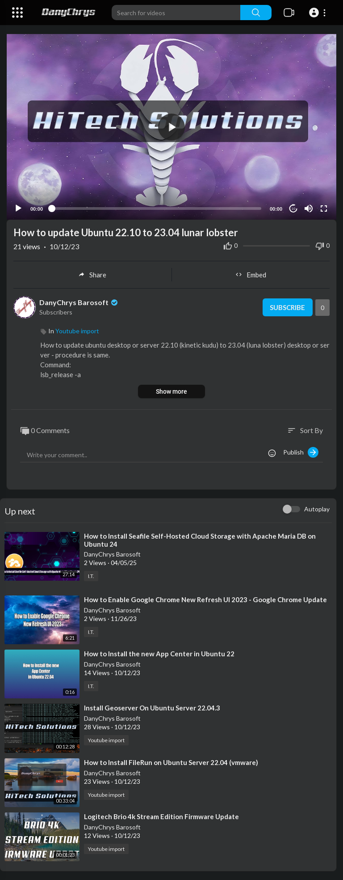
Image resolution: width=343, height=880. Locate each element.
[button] (319, 12)
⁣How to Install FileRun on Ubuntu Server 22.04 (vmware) (171, 762)
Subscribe (287, 307)
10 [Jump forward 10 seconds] (294, 209)
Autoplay (317, 509)
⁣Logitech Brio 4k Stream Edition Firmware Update (161, 816)
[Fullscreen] (323, 208)
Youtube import (77, 331)
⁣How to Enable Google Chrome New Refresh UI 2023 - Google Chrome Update (205, 599)
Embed (250, 275)
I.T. (91, 576)
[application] (171, 127)
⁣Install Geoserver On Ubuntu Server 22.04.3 (152, 708)
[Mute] (308, 208)
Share (92, 275)
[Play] (18, 208)
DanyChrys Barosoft (79, 302)
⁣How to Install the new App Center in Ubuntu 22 (159, 654)
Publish (300, 452)
